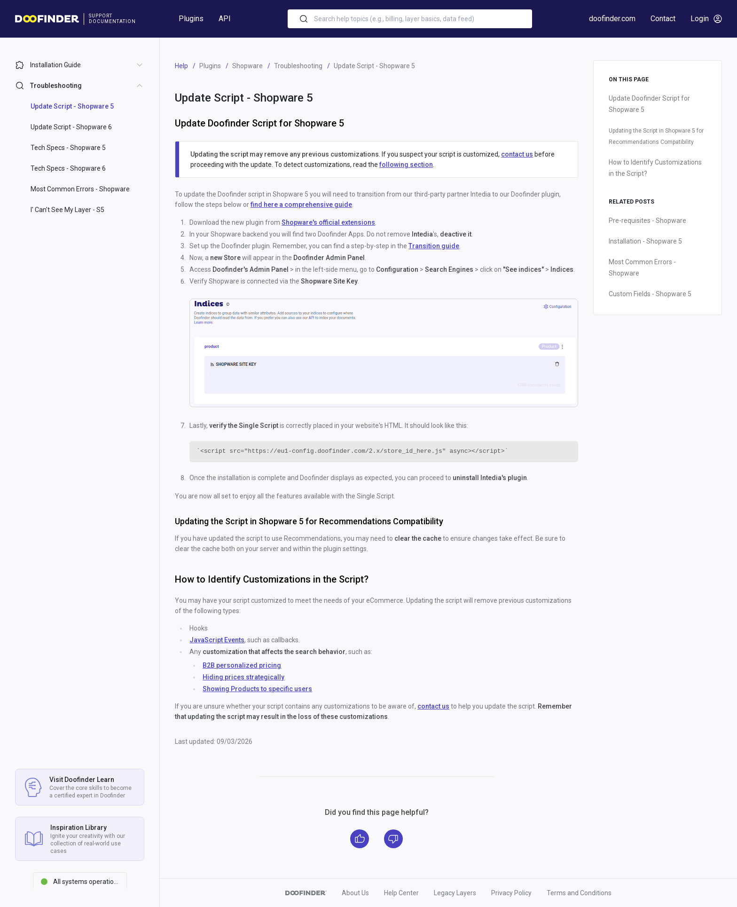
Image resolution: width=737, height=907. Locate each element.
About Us (355, 893)
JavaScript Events (216, 640)
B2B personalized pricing (242, 665)
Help (181, 66)
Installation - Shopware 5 (645, 241)
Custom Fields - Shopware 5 (650, 294)
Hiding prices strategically (243, 677)
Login (706, 18)
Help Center (401, 893)
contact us (517, 154)
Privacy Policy (511, 893)
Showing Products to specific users (257, 689)
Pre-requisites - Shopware (647, 220)
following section (406, 164)
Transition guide (433, 246)
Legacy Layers (455, 893)
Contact (663, 18)
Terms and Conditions (579, 893)
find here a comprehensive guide (301, 204)
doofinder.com (612, 18)
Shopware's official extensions (328, 222)
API (225, 18)
